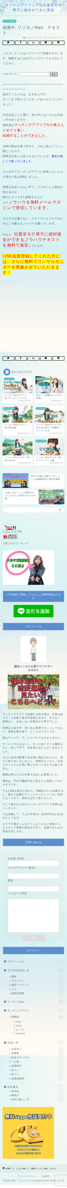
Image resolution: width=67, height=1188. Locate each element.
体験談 (37, 1020)
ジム (37, 992)
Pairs (18, 1025)
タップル (20, 1033)
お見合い (37, 1052)
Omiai (19, 1029)
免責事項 (46, 1180)
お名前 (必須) (33, 861)
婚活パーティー (37, 988)
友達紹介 (37, 1069)
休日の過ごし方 (37, 1103)
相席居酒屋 (37, 997)
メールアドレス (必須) (33, 872)
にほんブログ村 (12, 529)
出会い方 (35, 1046)
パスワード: (26, 73)
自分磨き (35, 1090)
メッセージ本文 (33, 916)
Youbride (20, 1037)
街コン (37, 1077)
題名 (33, 884)
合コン (37, 1073)
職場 (37, 980)
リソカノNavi (9, 21)
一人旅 (37, 1065)
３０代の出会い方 (35, 973)
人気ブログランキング (15, 543)
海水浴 (37, 1094)
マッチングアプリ (35, 1013)
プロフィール (35, 964)
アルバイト (37, 984)
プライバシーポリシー (26, 1180)
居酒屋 (37, 1056)
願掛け (37, 1099)
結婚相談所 (37, 1082)
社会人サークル (37, 1061)
